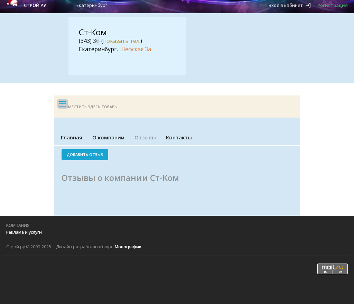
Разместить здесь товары (89, 106)
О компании (108, 137)
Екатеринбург (91, 5)
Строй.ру (35, 5)
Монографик (128, 247)
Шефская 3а (135, 49)
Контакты (179, 137)
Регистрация (332, 5)
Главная (71, 137)
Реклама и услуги (24, 232)
